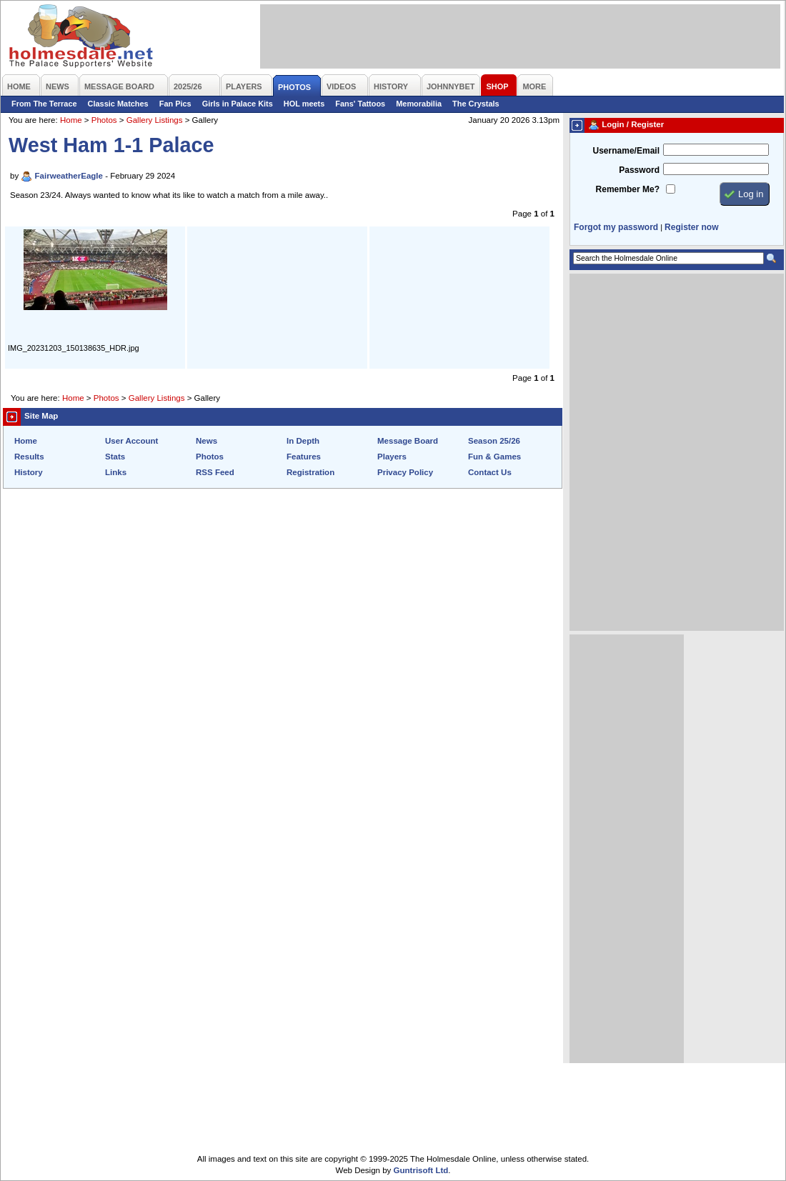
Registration (310, 472)
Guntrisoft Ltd (421, 1170)
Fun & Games (494, 456)
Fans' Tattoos (360, 103)
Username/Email (626, 151)
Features (304, 456)
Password (639, 170)
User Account (131, 441)
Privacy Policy (405, 472)
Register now (691, 227)
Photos (104, 120)
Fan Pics (175, 103)
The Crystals (475, 103)
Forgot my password (616, 227)
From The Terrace (44, 103)
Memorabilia (419, 103)
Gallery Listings (154, 120)
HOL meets (304, 103)
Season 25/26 (494, 441)
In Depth (303, 441)
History (28, 472)
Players (392, 456)
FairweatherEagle (69, 175)
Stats (115, 456)
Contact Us (490, 472)
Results (29, 456)
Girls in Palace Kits (237, 103)
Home (71, 120)
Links (115, 472)
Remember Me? (628, 189)
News (206, 441)
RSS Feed (215, 472)
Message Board (407, 441)
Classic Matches (118, 103)
